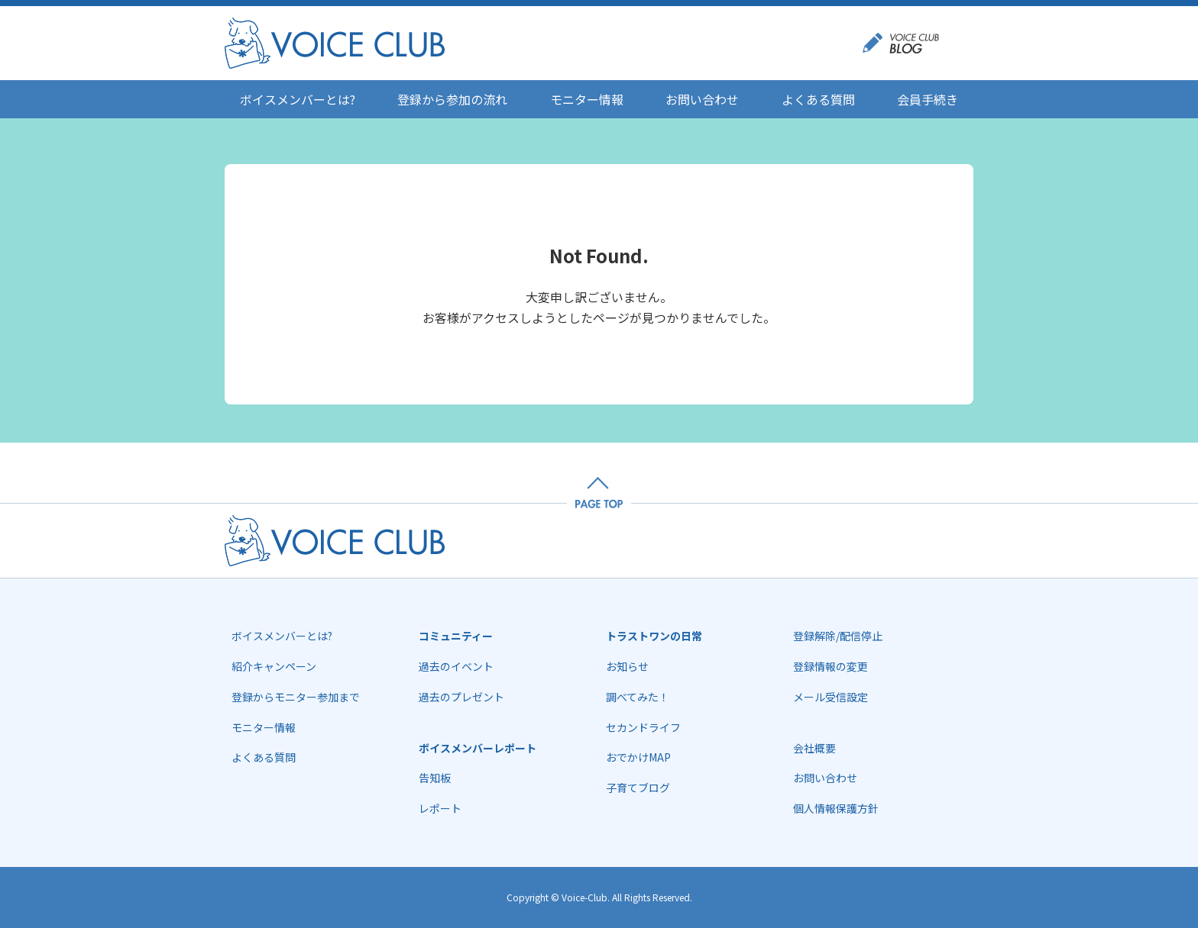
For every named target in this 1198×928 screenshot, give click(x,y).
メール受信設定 (830, 696)
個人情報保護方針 (836, 808)
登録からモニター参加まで (296, 696)
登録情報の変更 (830, 666)
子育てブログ (638, 787)
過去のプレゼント (461, 696)
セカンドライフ (643, 727)
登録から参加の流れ (452, 99)
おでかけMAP (638, 757)
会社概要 (814, 748)
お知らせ (627, 666)
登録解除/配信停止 (837, 635)
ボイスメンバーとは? (297, 99)
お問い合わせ (702, 99)
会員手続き (927, 99)
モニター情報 (586, 99)
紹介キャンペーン (274, 666)
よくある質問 (818, 99)
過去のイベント (456, 666)
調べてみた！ (637, 696)
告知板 (435, 777)
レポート (440, 808)
